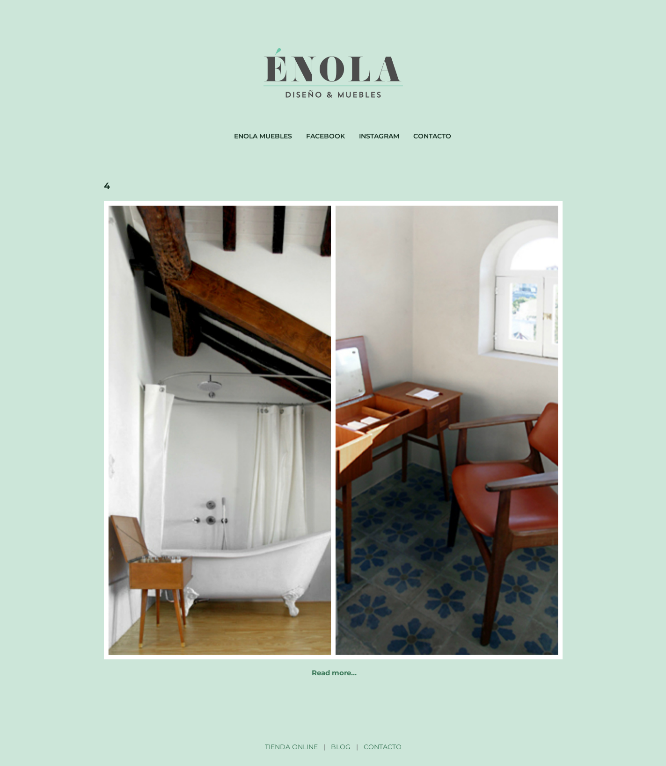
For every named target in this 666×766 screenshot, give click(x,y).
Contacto (432, 136)
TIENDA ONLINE (291, 747)
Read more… (334, 672)
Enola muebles (263, 136)
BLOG (341, 747)
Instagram (379, 136)
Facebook (325, 136)
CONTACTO (383, 747)
